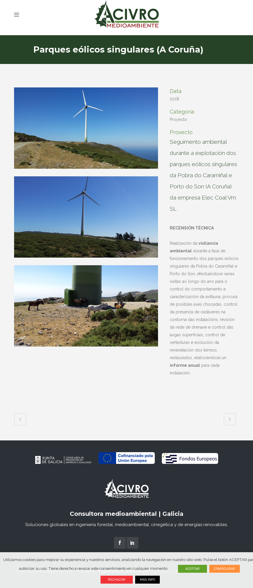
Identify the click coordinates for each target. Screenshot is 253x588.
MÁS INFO (147, 580)
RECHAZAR (116, 580)
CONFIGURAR (224, 569)
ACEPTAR (192, 569)
